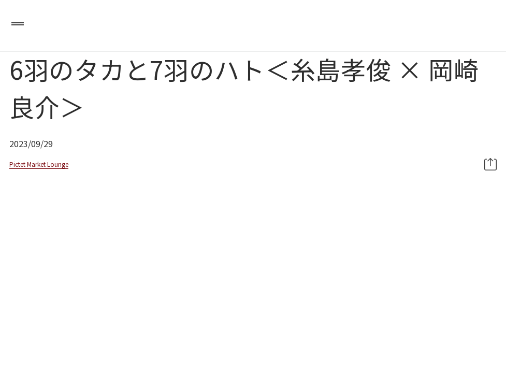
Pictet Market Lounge (38, 164)
